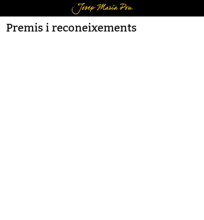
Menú (14, 4)
